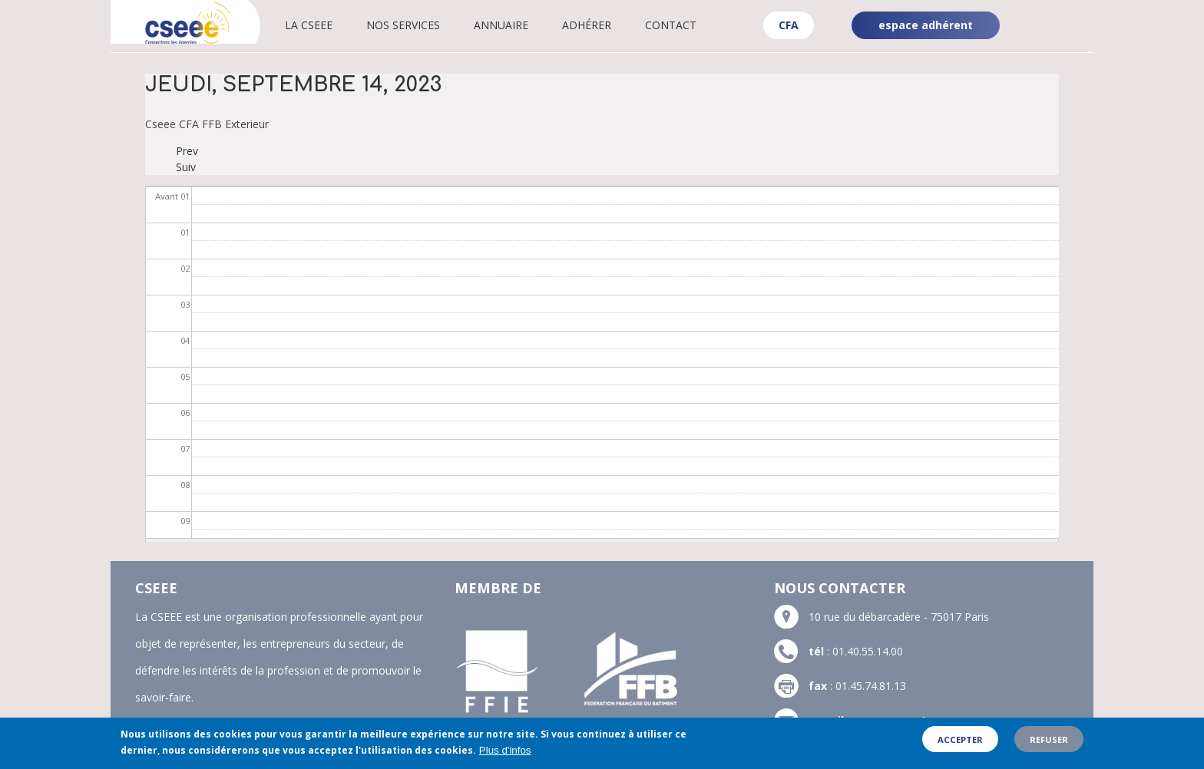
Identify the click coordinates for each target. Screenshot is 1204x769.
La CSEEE (329, 25)
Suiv (186, 167)
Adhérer (607, 25)
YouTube (1068, 38)
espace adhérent (925, 25)
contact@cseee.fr (895, 720)
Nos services (424, 25)
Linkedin (1067, 14)
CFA (789, 25)
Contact (691, 25)
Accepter (960, 743)
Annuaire (522, 25)
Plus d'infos (505, 754)
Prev (187, 151)
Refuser (1049, 743)
